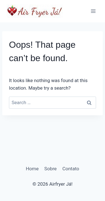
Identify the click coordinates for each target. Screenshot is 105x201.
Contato (70, 168)
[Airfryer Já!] (35, 11)
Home (32, 168)
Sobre (50, 168)
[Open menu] (93, 11)
